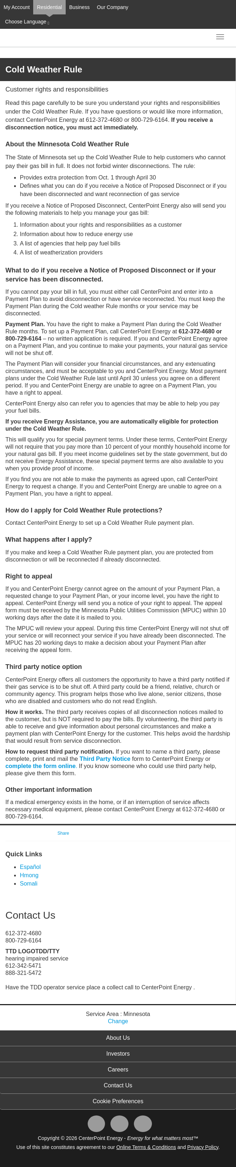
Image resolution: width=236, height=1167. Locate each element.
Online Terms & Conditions (146, 1147)
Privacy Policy (202, 1147)
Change (118, 1021)
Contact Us (118, 1085)
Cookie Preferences (118, 1101)
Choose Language (26, 22)
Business (79, 7)
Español (30, 867)
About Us (118, 1038)
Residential (49, 7)
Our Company (112, 7)
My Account (17, 7)
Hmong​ (29, 875)
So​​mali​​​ (29, 883)
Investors (118, 1054)
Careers (118, 1069)
